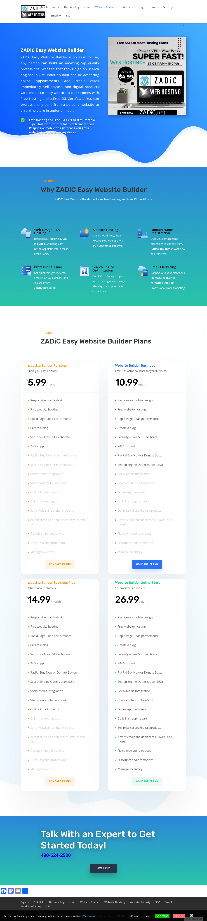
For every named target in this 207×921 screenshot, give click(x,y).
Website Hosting (133, 7)
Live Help (103, 868)
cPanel (96, 235)
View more (89, 916)
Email (54, 15)
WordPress (108, 235)
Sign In (25, 902)
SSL (68, 15)
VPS (121, 240)
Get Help (39, 902)
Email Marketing (31, 906)
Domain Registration (77, 7)
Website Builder (105, 7)
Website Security (162, 7)
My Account (48, 7)
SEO (43, 15)
